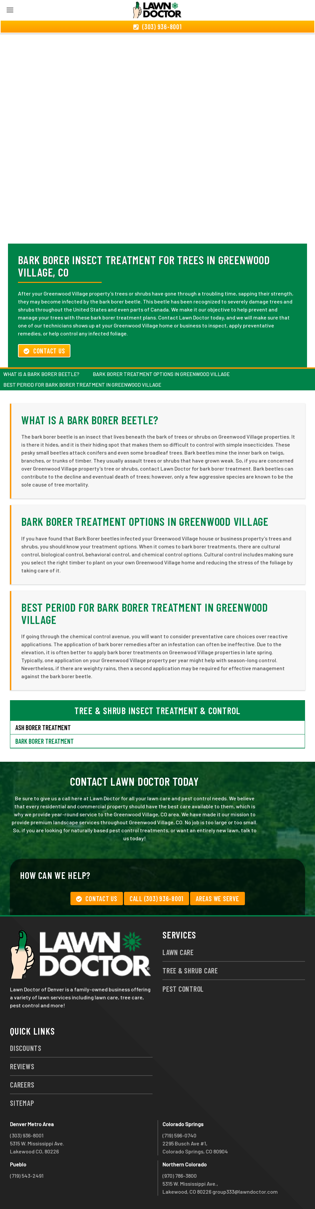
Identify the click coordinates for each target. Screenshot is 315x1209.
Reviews (22, 1066)
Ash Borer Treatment (43, 727)
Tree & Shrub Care (190, 970)
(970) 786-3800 (179, 1175)
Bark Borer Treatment (44, 741)
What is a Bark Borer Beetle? (41, 374)
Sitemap (22, 1103)
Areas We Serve (217, 899)
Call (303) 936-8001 (156, 899)
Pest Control (183, 988)
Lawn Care (178, 952)
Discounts (26, 1048)
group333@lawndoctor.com (245, 1191)
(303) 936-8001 (27, 1135)
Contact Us (44, 351)
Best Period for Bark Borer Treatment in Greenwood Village (82, 385)
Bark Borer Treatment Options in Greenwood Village (161, 374)
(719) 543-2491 (27, 1175)
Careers (22, 1084)
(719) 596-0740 (179, 1135)
